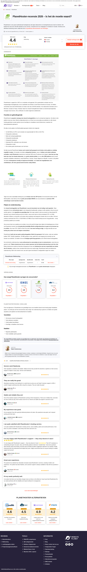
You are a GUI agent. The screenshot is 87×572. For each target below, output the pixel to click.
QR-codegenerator (28, 541)
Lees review (9, 522)
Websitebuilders (6, 539)
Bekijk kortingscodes (74, 39)
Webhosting (5, 541)
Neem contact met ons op (52, 544)
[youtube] (72, 544)
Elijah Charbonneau (77, 31)
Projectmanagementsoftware (9, 546)
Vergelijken (9, 295)
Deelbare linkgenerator (30, 544)
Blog (46, 541)
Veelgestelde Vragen (50, 546)
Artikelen (47, 564)
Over (46, 539)
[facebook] (66, 544)
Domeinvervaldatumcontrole (31, 546)
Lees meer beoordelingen (31, 490)
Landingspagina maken (8, 544)
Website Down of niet (29, 549)
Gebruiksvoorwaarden (51, 559)
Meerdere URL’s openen (30, 551)
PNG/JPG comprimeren (30, 539)
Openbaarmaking (49, 549)
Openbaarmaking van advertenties (12, 1)
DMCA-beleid (48, 561)
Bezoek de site (74, 44)
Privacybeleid (48, 556)
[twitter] (69, 544)
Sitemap (47, 551)
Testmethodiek (49, 554)
